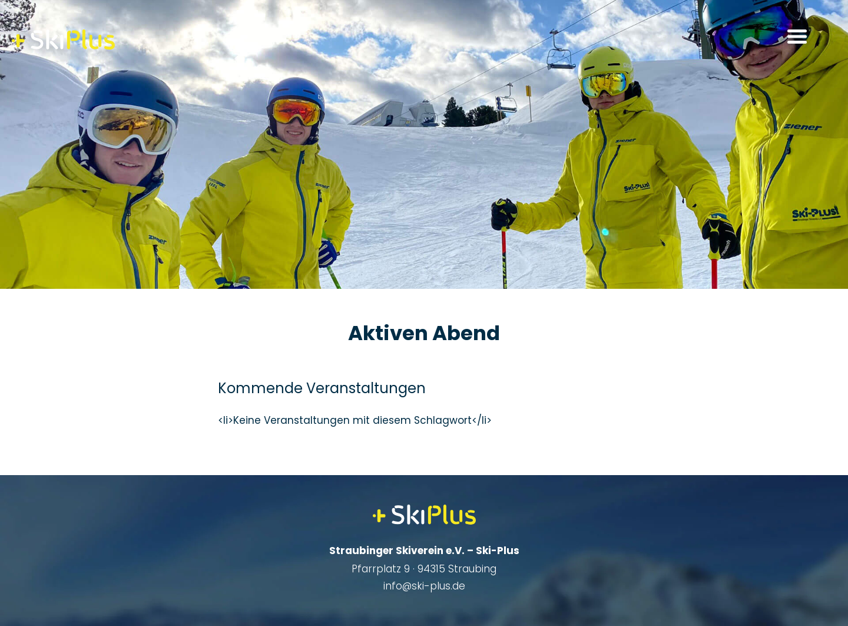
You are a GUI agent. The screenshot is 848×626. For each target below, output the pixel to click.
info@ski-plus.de (424, 586)
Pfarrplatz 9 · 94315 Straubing (424, 569)
